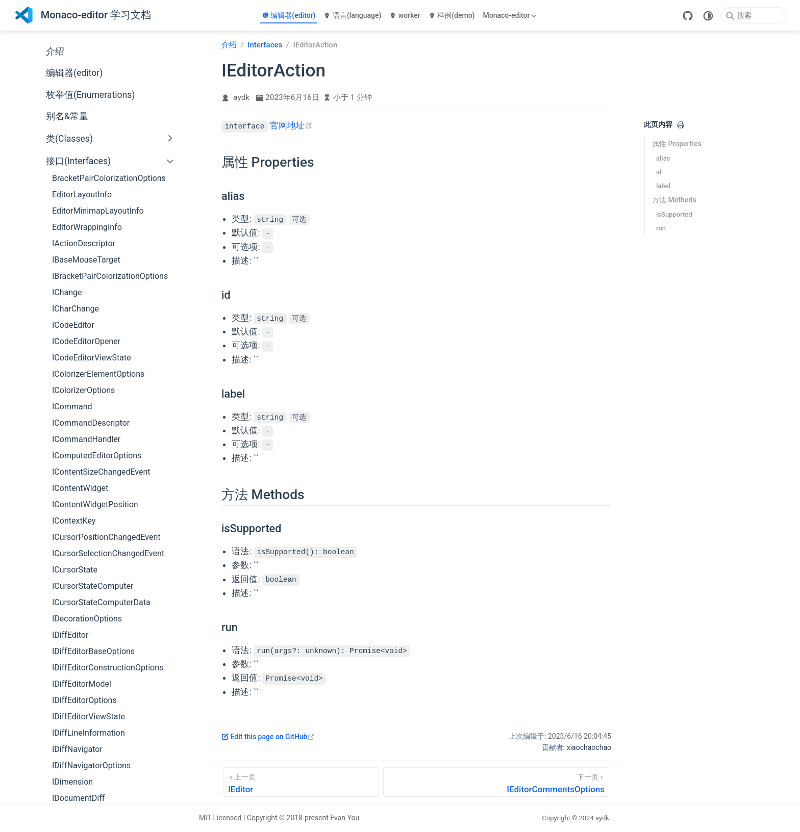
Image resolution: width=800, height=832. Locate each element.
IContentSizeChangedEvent (101, 472)
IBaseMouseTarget (86, 260)
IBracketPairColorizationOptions (110, 276)
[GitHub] (688, 16)
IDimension (72, 782)
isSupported (674, 214)
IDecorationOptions (87, 618)
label (663, 186)
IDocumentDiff (78, 798)
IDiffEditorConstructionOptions (107, 667)
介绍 (55, 51)
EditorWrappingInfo (87, 227)
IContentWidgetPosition (95, 504)
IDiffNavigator (77, 749)
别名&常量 (67, 116)
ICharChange (75, 309)
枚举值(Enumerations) (90, 95)
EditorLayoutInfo (82, 194)
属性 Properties (677, 144)
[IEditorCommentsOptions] (496, 782)
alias (663, 158)
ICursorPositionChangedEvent (106, 537)
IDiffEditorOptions (84, 700)
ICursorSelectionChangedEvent (108, 553)
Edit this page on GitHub (268, 737)
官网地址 (291, 125)
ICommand (72, 406)
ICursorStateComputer (92, 586)
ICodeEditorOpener (86, 341)
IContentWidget (80, 488)
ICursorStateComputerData (101, 602)
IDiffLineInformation (88, 733)
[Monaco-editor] (510, 15)
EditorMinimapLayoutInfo (98, 211)
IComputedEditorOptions (96, 455)
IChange (67, 292)
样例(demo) (452, 15)
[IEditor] (301, 782)
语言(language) (352, 15)
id (659, 172)
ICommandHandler (86, 439)
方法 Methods (674, 200)
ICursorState (74, 570)
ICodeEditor (73, 325)
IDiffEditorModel (81, 684)
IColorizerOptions (83, 390)
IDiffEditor (70, 635)
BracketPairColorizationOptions (109, 178)
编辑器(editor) (289, 15)
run (661, 228)
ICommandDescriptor (91, 423)
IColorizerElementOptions (98, 374)
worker (404, 15)
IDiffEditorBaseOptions (93, 651)
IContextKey (73, 521)
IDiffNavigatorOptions (91, 765)
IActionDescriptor (83, 243)
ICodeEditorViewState (91, 357)
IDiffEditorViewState (88, 716)
